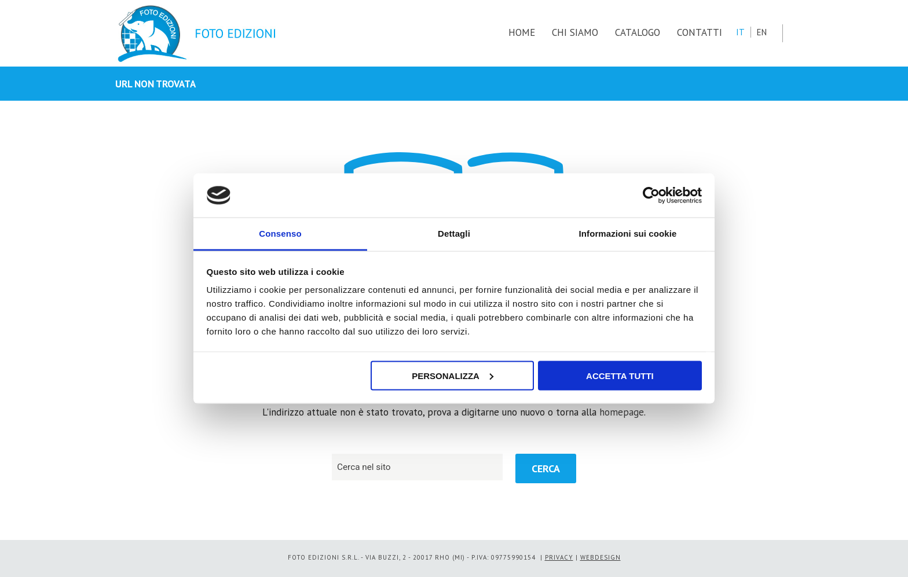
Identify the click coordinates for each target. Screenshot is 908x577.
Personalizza (452, 375)
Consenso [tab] (280, 233)
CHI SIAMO (575, 32)
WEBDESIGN (600, 557)
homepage (621, 412)
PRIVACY (559, 557)
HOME (521, 32)
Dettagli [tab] (454, 233)
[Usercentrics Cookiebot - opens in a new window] (651, 195)
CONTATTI (699, 32)
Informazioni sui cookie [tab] (628, 233)
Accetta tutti (620, 375)
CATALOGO (637, 32)
